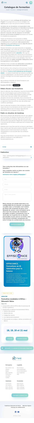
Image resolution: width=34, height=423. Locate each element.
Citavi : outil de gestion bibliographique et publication (14, 156)
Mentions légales (27, 405)
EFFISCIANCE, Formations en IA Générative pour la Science (14, 267)
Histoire (7, 369)
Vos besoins (8, 383)
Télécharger (16, 85)
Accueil (7, 9)
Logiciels (19, 365)
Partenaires (8, 374)
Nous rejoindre (9, 372)
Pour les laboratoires (22, 371)
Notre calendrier (21, 388)
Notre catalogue (20, 387)
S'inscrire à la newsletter (20, 395)
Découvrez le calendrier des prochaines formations (18, 348)
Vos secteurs (9, 385)
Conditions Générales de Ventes (13, 405)
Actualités (8, 376)
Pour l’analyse (20, 367)
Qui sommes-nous (10, 367)
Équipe (7, 371)
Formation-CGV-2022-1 (6, 85)
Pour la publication (21, 369)
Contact (7, 377)
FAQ (18, 374)
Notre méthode (9, 387)
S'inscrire (9, 338)
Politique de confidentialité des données (18, 220)
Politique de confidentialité (18, 407)
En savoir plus (23, 284)
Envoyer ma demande (16, 224)
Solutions (8, 381)
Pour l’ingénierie (21, 372)
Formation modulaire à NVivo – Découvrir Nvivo (13, 300)
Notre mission (20, 383)
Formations (13, 9)
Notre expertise (9, 388)
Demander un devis (22, 338)
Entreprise (9, 365)
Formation (20, 381)
